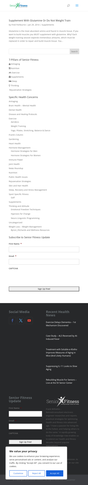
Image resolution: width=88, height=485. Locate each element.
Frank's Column (16, 134)
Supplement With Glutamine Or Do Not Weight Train (40, 20)
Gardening (14, 139)
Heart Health (15, 143)
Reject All (36, 473)
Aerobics (15, 122)
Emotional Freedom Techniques (26, 209)
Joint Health (14, 164)
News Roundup (16, 168)
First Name (15, 244)
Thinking (15, 85)
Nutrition (15, 68)
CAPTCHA (13, 268)
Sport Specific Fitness (19, 194)
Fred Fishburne (19, 24)
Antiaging (15, 64)
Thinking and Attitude (19, 206)
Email (12, 256)
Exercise (16, 72)
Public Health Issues (18, 177)
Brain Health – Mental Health (22, 105)
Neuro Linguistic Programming (25, 218)
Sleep (14, 81)
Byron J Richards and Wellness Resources (30, 230)
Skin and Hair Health (18, 185)
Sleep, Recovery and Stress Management (28, 190)
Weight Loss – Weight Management (25, 226)
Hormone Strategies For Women (26, 155)
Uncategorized (15, 222)
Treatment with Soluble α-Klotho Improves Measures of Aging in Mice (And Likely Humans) (61, 352)
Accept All (54, 473)
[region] (36, 463)
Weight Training (18, 126)
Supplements (48, 24)
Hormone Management (19, 147)
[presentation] (30, 276)
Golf (13, 197)
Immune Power (16, 159)
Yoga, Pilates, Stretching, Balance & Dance (30, 130)
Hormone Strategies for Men (24, 151)
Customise (18, 473)
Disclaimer (70, 479)
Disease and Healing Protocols (23, 114)
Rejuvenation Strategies (20, 90)
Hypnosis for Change (20, 213)
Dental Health (15, 110)
